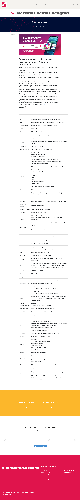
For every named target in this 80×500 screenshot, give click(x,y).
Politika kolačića (6, 494)
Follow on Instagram (40, 446)
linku (44, 104)
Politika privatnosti (29, 492)
